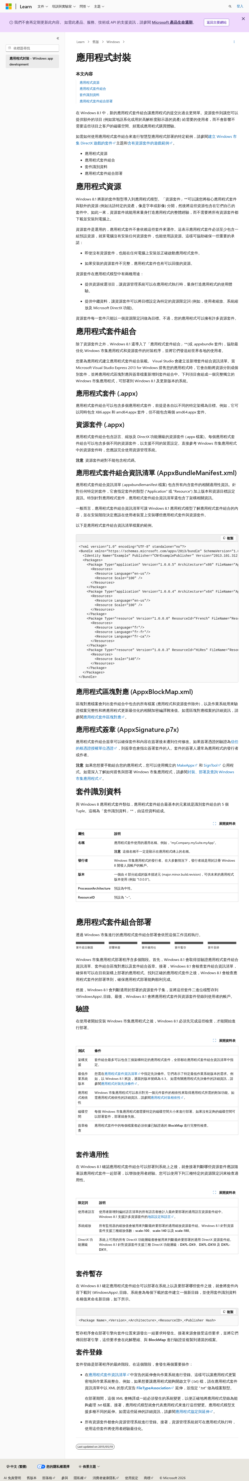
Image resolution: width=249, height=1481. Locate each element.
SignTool (211, 765)
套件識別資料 (89, 94)
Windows (113, 41)
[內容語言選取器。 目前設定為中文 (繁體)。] (17, 1466)
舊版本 (32, 1478)
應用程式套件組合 (93, 88)
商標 (147, 1478)
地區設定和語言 (159, 1216)
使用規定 (131, 1478)
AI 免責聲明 (12, 1478)
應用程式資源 (89, 82)
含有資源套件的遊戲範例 (148, 142)
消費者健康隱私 (104, 1478)
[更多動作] (234, 42)
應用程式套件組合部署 (96, 101)
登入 (240, 6)
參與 (64, 1478)
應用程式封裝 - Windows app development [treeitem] (31, 61)
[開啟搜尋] (230, 6)
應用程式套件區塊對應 (102, 716)
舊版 (95, 41)
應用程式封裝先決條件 (117, 1083)
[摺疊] (58, 38)
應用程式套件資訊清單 (120, 1073)
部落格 (47, 1478)
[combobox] (32, 48)
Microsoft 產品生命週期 (172, 22)
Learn (81, 41)
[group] (157, 612)
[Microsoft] (9, 6)
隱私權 (79, 1478)
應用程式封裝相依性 (165, 1097)
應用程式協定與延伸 (193, 1411)
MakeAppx (185, 765)
